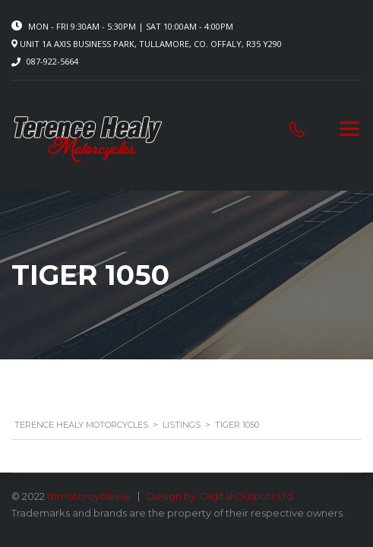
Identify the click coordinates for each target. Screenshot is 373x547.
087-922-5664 (52, 61)
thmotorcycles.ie (89, 496)
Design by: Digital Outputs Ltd (220, 496)
